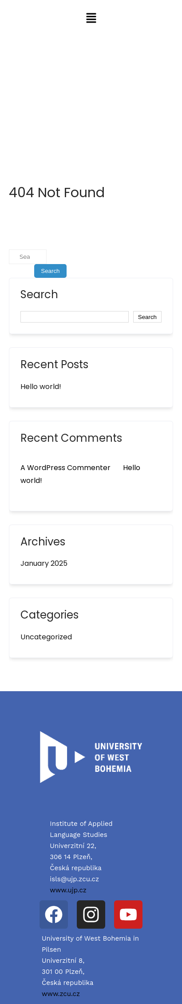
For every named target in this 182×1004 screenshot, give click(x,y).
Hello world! (40, 386)
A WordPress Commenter (65, 468)
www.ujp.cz (68, 890)
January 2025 (43, 563)
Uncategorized (46, 637)
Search (39, 295)
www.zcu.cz (61, 994)
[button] (91, 18)
